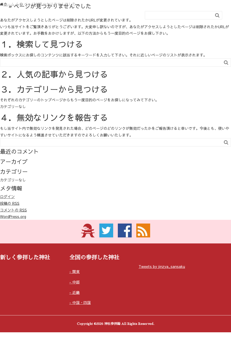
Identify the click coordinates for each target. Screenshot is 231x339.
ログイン (7, 196)
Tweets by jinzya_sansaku (162, 266)
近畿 (76, 292)
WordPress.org (13, 216)
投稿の (9, 203)
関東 (76, 271)
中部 (76, 281)
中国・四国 (81, 302)
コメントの (13, 209)
